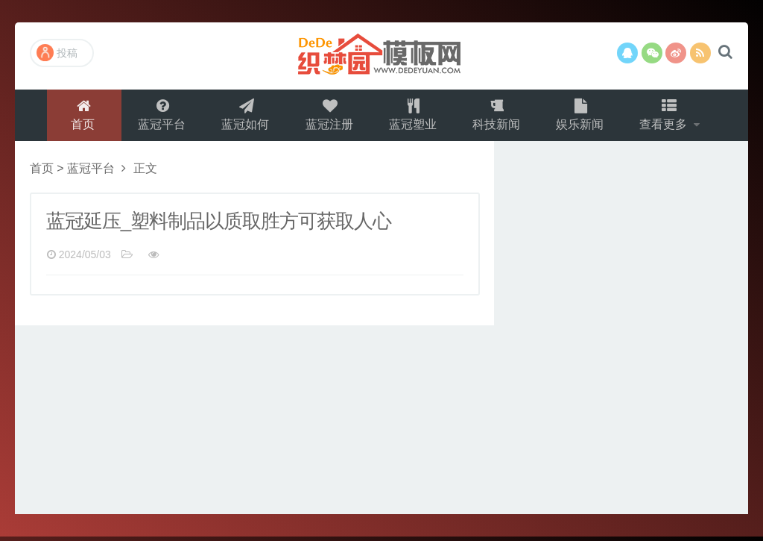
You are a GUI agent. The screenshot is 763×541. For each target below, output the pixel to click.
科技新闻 (498, 117)
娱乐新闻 (583, 117)
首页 (78, 117)
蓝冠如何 (243, 117)
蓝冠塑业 (413, 117)
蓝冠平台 (158, 117)
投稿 (57, 52)
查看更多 (669, 117)
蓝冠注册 (328, 117)
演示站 (381, 56)
